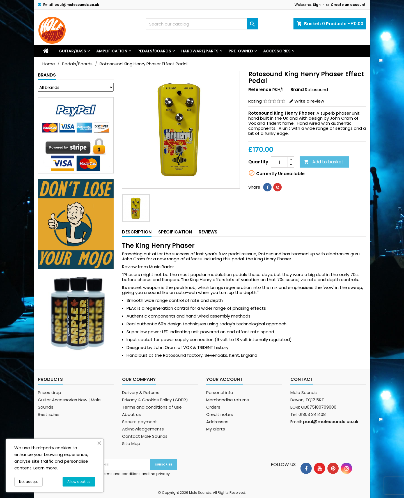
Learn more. (45, 468)
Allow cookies (78, 481)
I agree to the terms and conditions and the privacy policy (123, 476)
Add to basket (323, 162)
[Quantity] (279, 162)
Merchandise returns (227, 400)
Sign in (319, 4)
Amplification (111, 51)
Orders (213, 407)
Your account (224, 379)
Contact (301, 379)
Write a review (309, 101)
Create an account (348, 4)
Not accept (28, 481)
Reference (259, 89)
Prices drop (49, 392)
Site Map (131, 443)
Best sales (48, 414)
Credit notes (219, 414)
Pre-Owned (241, 51)
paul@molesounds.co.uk (76, 4)
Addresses (217, 422)
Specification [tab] (175, 232)
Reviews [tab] (208, 232)
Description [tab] (137, 232)
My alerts (215, 429)
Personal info (219, 392)
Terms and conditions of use (152, 407)
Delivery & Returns (140, 392)
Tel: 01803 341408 (308, 414)
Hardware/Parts (200, 51)
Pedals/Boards (154, 51)
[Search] (202, 23)
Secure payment (139, 422)
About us (131, 414)
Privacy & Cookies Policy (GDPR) (155, 400)
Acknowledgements (143, 429)
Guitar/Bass (72, 51)
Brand (297, 89)
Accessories (277, 51)
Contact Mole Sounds (144, 436)
